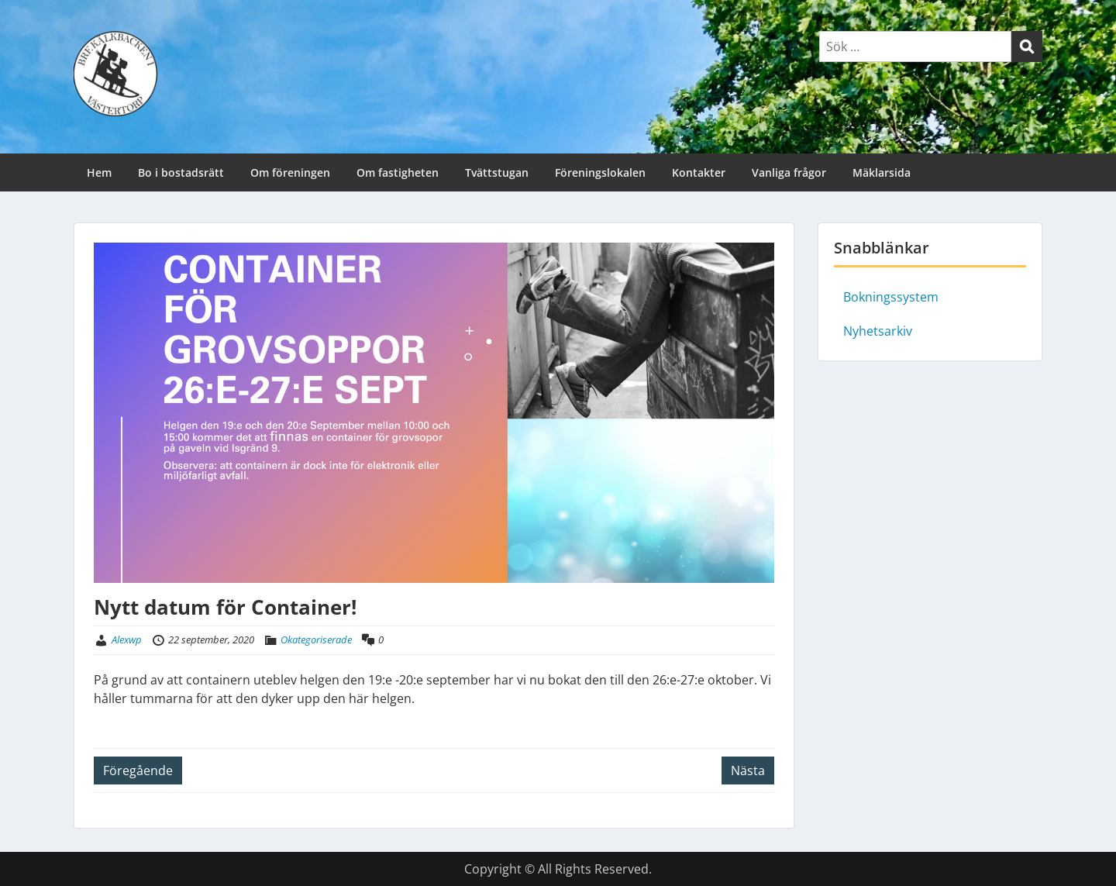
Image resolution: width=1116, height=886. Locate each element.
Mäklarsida (881, 172)
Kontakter (698, 172)
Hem (99, 172)
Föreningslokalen (600, 172)
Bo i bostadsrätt (181, 172)
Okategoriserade (316, 639)
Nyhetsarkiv (877, 331)
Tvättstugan (497, 172)
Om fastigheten (397, 172)
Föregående (138, 770)
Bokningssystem (891, 296)
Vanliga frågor (789, 172)
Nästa (748, 770)
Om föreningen (290, 172)
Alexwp (127, 639)
